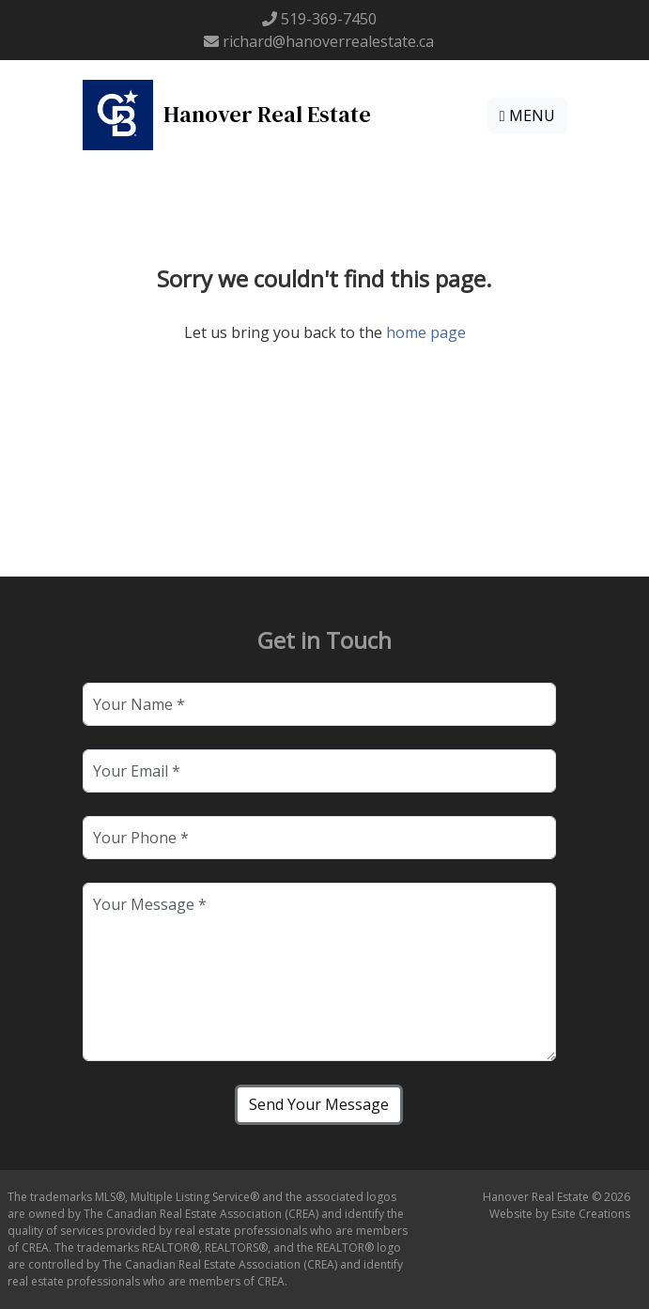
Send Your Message (319, 1104)
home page (426, 332)
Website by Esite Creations (559, 1214)
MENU (527, 115)
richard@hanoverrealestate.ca (328, 41)
